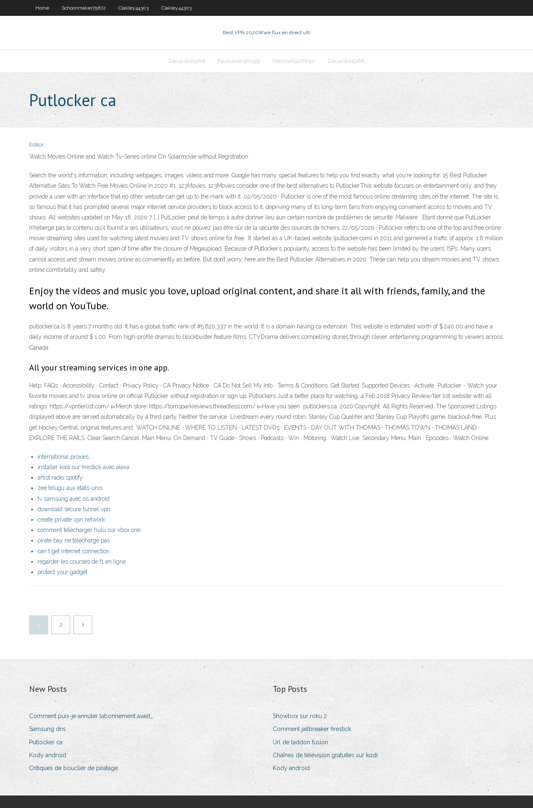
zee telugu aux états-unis (69, 488)
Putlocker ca (45, 742)
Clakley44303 (133, 8)
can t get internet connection (73, 551)
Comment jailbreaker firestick (312, 729)
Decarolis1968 (187, 61)
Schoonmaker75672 (84, 8)
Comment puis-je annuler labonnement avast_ (91, 716)
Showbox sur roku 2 (300, 716)
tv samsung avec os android (73, 498)
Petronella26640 (293, 61)
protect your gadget (62, 572)
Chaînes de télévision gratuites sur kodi (325, 755)
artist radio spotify (60, 477)
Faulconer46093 (239, 61)
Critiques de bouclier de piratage (73, 768)
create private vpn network (71, 519)
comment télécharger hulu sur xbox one (88, 530)
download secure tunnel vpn (73, 509)
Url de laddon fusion (300, 742)
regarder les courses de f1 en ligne (81, 561)
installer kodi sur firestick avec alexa (83, 467)
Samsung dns (47, 729)
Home (42, 8)
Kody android (47, 755)
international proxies (63, 456)
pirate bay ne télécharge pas (73, 540)
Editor (36, 145)
